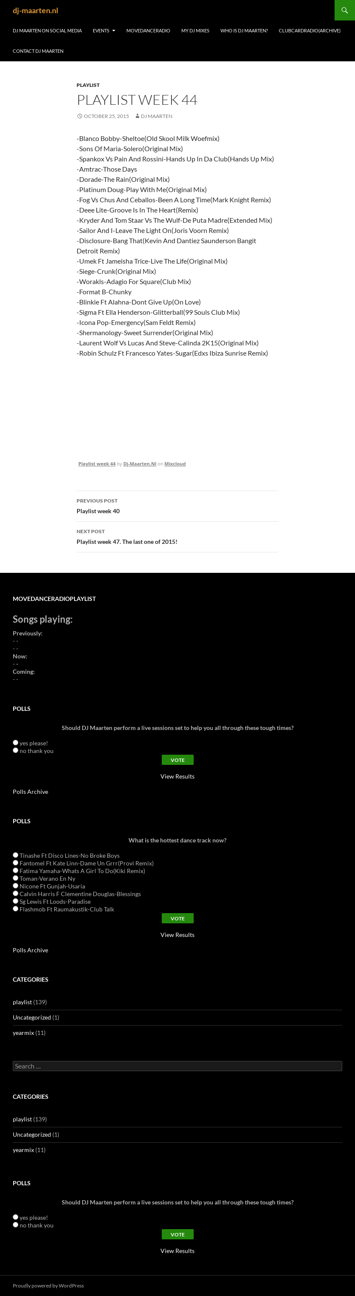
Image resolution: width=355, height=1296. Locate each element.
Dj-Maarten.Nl (140, 463)
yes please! (34, 743)
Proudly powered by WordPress (48, 1285)
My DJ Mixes (195, 30)
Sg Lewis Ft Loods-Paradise (55, 901)
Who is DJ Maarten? (244, 30)
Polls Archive (30, 791)
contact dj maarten (38, 51)
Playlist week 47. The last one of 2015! (177, 535)
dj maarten (156, 116)
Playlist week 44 (97, 463)
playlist (88, 85)
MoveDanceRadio (148, 30)
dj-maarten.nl (35, 10)
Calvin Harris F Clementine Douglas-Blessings (80, 893)
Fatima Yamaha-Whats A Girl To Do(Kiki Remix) (82, 870)
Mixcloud (175, 463)
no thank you (37, 750)
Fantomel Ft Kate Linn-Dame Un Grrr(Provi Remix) (87, 863)
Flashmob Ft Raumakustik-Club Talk (67, 909)
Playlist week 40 (177, 505)
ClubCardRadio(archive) (310, 30)
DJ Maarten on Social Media (47, 30)
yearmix (23, 1032)
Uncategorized (32, 1017)
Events (101, 30)
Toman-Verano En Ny (47, 878)
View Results (177, 776)
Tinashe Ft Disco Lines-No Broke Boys (70, 855)
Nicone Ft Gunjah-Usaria (52, 886)
